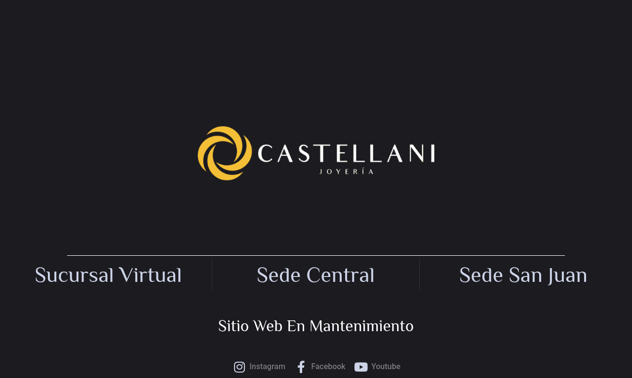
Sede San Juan (523, 274)
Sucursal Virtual (108, 274)
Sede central (316, 274)
